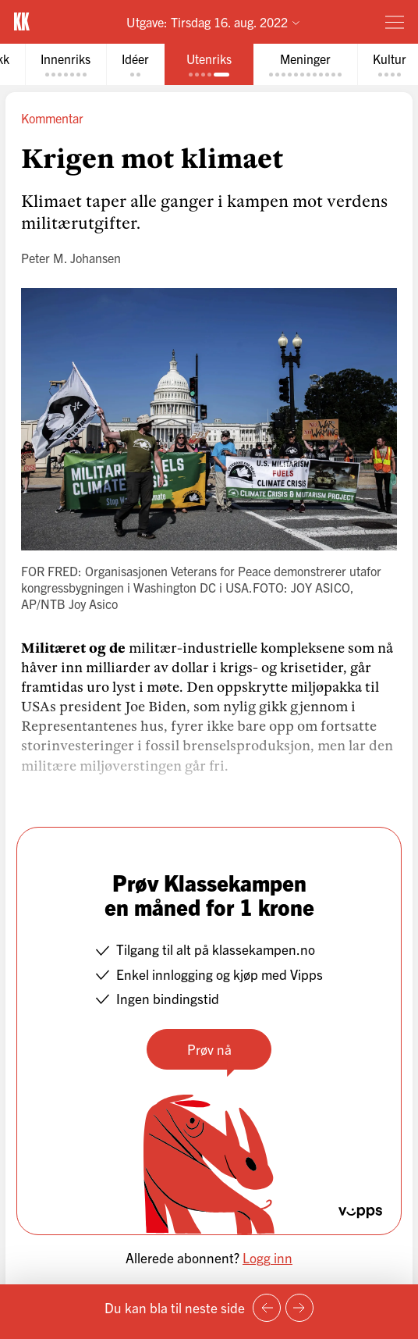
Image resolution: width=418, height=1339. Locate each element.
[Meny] (394, 22)
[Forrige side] (267, 1308)
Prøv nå (209, 1049)
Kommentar (52, 118)
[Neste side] (299, 1308)
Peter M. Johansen (71, 257)
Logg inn (267, 1257)
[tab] (65, 64)
